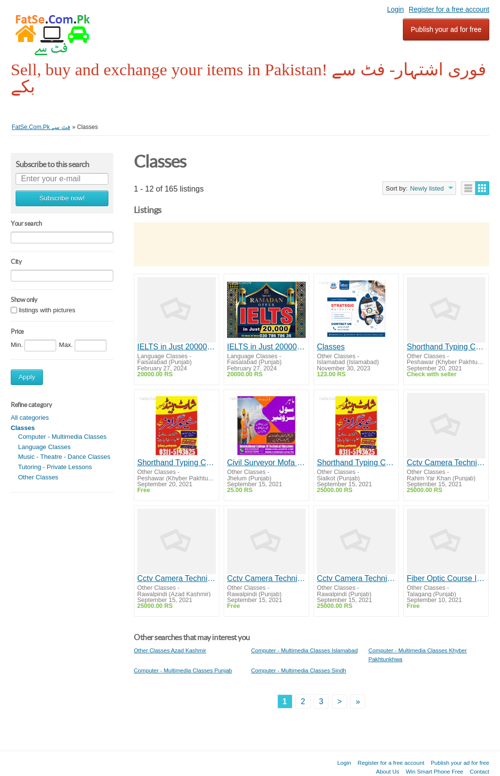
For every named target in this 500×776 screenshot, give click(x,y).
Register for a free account (449, 9)
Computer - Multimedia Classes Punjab (183, 670)
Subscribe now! (62, 198)
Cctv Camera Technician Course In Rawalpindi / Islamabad (446, 462)
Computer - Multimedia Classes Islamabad (304, 650)
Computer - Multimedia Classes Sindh (298, 670)
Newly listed (427, 188)
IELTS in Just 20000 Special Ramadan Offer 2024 (176, 347)
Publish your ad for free (446, 29)
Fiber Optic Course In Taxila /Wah (446, 578)
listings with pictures (47, 310)
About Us (387, 771)
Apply (27, 377)
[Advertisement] (311, 244)
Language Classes (44, 447)
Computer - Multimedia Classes (62, 436)
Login (395, 9)
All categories (30, 417)
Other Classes (38, 477)
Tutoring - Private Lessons (55, 467)
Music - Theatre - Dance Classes (64, 456)
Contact (479, 771)
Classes (331, 347)
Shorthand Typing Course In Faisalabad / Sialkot (356, 462)
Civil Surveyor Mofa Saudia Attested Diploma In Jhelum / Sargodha (266, 462)
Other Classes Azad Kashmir (170, 650)
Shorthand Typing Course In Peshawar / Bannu (446, 347)
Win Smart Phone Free (434, 771)
